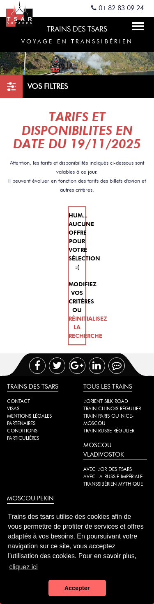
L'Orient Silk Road (105, 401)
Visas (13, 408)
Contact (18, 401)
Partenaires (21, 423)
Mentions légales (29, 416)
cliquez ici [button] (23, 566)
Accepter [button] (77, 588)
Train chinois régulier (112, 408)
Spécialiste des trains (25, 13)
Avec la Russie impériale (113, 476)
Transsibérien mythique (113, 484)
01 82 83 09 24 (117, 8)
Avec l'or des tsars (107, 469)
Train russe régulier (108, 431)
